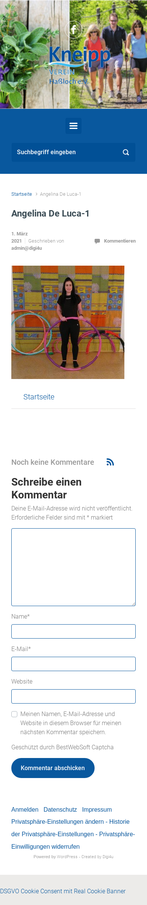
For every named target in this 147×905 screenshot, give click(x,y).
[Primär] (73, 126)
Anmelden (24, 809)
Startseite (21, 194)
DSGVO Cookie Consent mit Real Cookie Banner (63, 891)
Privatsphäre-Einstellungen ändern (57, 821)
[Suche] (73, 152)
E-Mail (21, 649)
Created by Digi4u (97, 856)
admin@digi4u (26, 248)
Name (20, 616)
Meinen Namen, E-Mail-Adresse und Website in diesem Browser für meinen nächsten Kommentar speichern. (70, 723)
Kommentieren (120, 241)
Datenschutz (60, 809)
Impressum (97, 809)
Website (21, 681)
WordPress (67, 856)
